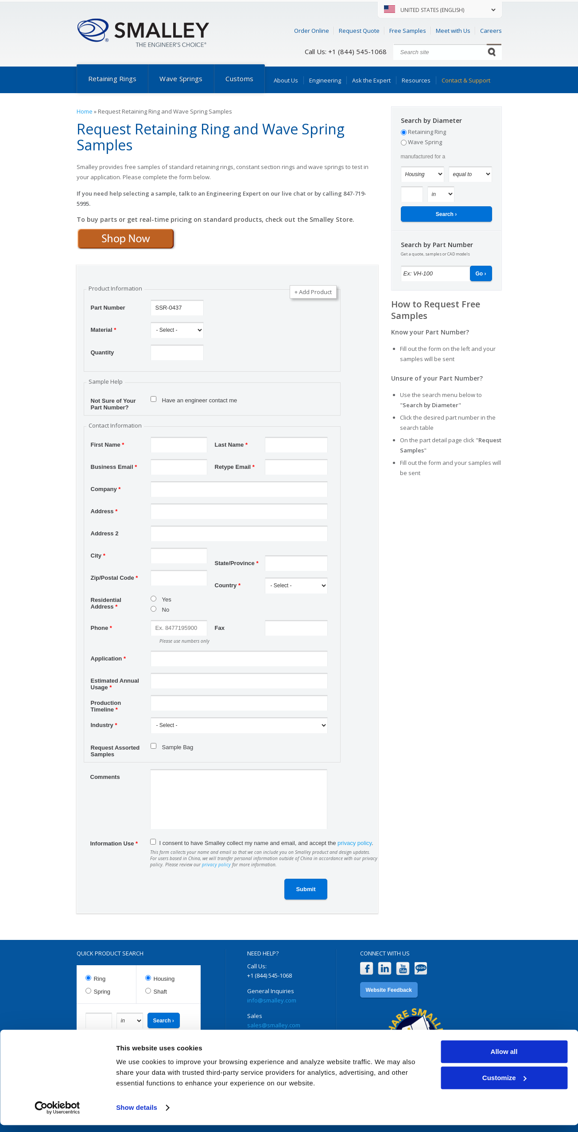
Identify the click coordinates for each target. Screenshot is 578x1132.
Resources (416, 80)
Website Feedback (389, 990)
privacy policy (354, 843)
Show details (136, 1114)
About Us (286, 80)
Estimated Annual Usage (115, 681)
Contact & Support (466, 80)
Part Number (108, 307)
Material (103, 329)
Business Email (114, 467)
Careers (491, 31)
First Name (107, 444)
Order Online (311, 31)
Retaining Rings (112, 78)
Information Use (114, 843)
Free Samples (407, 31)
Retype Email (235, 467)
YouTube (403, 968)
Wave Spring (425, 142)
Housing (164, 978)
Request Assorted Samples (115, 748)
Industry (104, 725)
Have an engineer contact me (199, 400)
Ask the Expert (371, 80)
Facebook (366, 968)
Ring (100, 978)
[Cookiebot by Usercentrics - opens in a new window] (57, 1114)
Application (108, 658)
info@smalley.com (271, 1000)
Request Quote (359, 31)
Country (228, 585)
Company (106, 489)
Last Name (231, 444)
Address (104, 511)
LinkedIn (385, 968)
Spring (102, 991)
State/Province (237, 563)
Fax (220, 628)
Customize (504, 1084)
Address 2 (105, 533)
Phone (101, 628)
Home (85, 111)
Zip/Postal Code (114, 577)
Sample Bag (178, 747)
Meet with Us (453, 31)
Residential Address (106, 601)
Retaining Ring (427, 132)
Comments (105, 777)
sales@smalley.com (273, 1025)
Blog (421, 968)
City (98, 555)
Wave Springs (180, 78)
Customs (239, 78)
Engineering (325, 80)
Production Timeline (106, 704)
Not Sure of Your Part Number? (113, 401)
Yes (166, 599)
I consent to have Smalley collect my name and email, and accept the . (266, 843)
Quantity (102, 352)
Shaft (160, 991)
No (166, 609)
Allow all (504, 1058)
